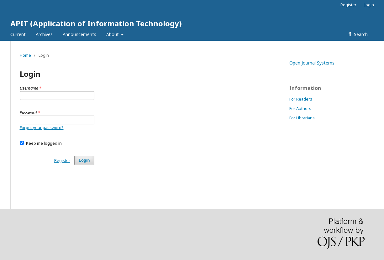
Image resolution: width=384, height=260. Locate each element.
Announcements (79, 34)
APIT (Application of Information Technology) (96, 23)
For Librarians (302, 118)
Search (360, 34)
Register (348, 5)
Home (25, 55)
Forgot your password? (42, 127)
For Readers (300, 99)
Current (18, 34)
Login (369, 5)
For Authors (300, 108)
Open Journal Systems (311, 63)
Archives (44, 34)
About (113, 34)
